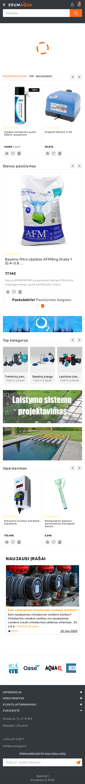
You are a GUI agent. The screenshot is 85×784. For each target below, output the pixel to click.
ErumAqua (37, 780)
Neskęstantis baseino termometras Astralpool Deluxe (60, 523)
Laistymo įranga (69, 376)
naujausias (44, 76)
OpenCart (42, 776)
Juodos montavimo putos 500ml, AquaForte (20, 133)
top (31, 76)
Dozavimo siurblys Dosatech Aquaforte (21, 522)
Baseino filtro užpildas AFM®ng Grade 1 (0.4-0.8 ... (38, 261)
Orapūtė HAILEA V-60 (58, 132)
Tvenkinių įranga (15, 376)
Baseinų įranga (43, 376)
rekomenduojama (15, 76)
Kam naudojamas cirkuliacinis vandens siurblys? (42, 610)
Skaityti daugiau (28, 626)
